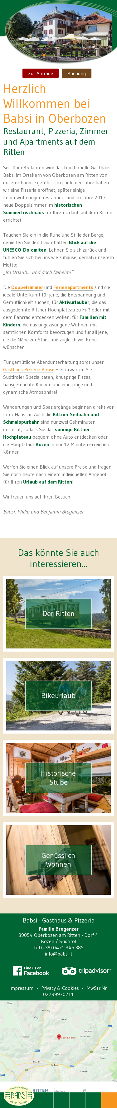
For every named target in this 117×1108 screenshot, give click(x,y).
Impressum (21, 988)
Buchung (76, 73)
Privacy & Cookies (60, 988)
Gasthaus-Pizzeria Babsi (28, 369)
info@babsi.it (58, 954)
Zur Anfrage (40, 73)
